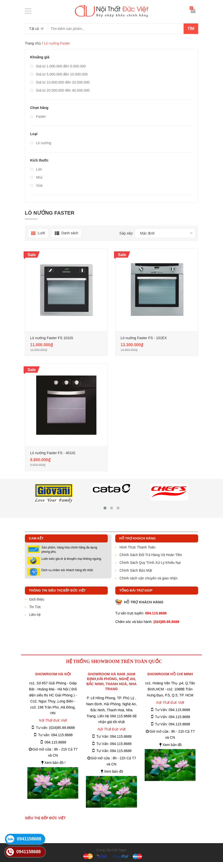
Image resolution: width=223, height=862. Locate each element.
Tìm (190, 28)
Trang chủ (33, 43)
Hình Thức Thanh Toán (137, 547)
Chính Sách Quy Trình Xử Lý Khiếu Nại (150, 563)
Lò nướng (40, 143)
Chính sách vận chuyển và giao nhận (149, 578)
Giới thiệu (36, 599)
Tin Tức (35, 607)
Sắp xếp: (126, 233)
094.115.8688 (55, 742)
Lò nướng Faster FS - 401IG (52, 453)
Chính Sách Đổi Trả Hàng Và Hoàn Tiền (151, 555)
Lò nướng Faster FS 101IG (51, 338)
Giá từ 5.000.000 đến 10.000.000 (59, 74)
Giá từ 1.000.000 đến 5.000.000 (58, 66)
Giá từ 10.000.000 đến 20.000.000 (60, 82)
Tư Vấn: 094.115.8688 (114, 736)
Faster (38, 116)
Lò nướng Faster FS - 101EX (144, 338)
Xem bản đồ (113, 771)
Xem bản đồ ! (55, 763)
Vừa (36, 185)
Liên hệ (35, 615)
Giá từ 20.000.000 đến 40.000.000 (60, 90)
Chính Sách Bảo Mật (136, 570)
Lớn (36, 169)
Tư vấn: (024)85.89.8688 (55, 728)
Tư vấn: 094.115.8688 (55, 735)
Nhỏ (36, 177)
